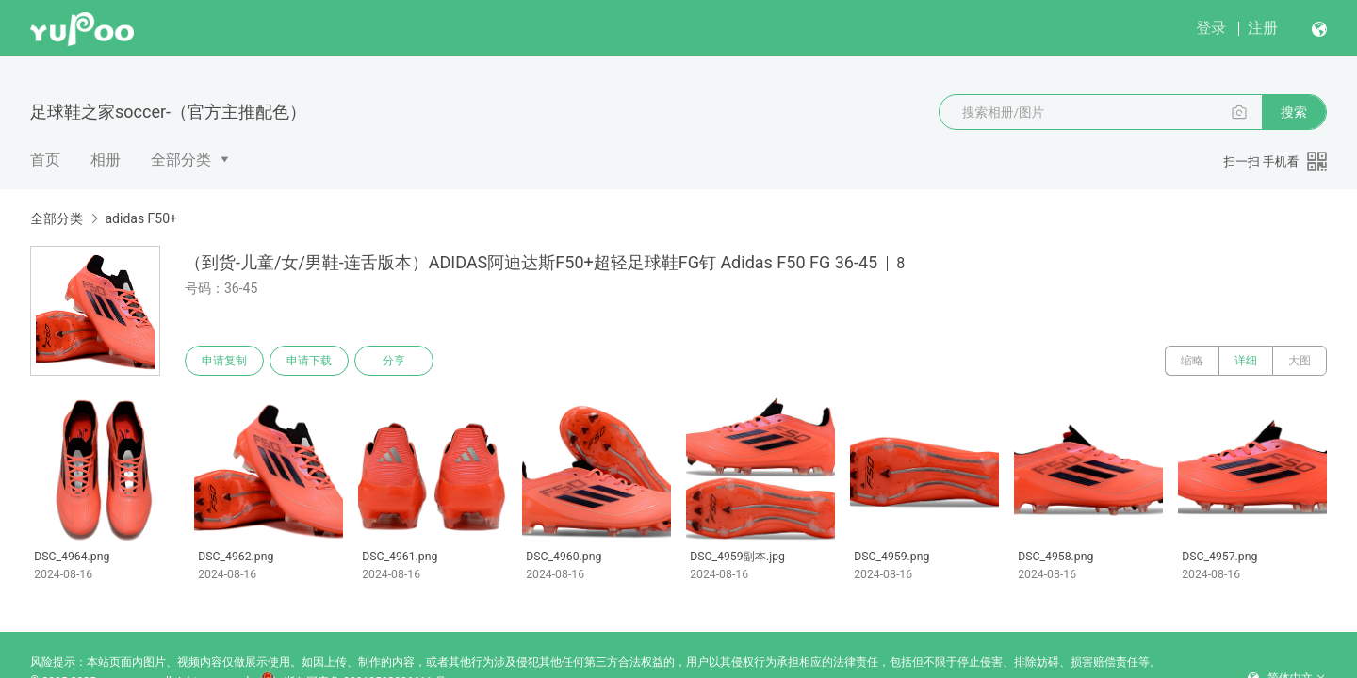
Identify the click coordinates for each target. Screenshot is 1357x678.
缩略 (1192, 360)
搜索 (1294, 112)
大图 (1299, 360)
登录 (1211, 28)
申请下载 (309, 360)
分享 (394, 360)
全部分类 (181, 160)
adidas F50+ (141, 218)
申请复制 (224, 360)
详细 (1245, 360)
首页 (45, 160)
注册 (1263, 28)
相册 (105, 160)
